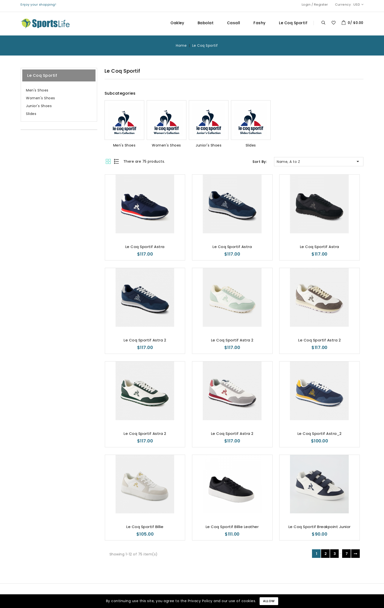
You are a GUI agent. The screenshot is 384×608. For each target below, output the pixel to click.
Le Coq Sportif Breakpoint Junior (319, 526)
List (117, 161)
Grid (109, 161)
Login (306, 4)
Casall (233, 22)
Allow (269, 601)
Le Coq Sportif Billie (145, 526)
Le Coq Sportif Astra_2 (320, 433)
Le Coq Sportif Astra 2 (145, 340)
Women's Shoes (40, 98)
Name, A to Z (319, 161)
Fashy (259, 22)
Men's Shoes (37, 90)
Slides (31, 113)
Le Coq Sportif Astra (145, 246)
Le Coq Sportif (293, 22)
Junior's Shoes (39, 105)
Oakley (177, 22)
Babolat (206, 22)
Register (321, 4)
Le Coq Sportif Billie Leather (232, 526)
